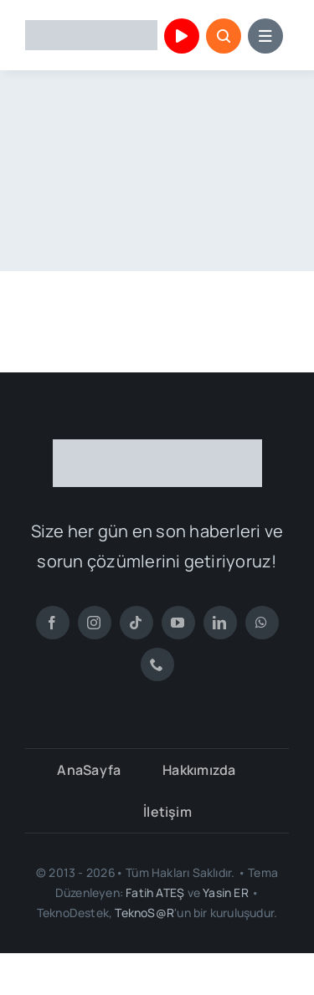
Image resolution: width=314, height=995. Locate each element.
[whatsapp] (262, 622)
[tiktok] (136, 622)
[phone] (157, 664)
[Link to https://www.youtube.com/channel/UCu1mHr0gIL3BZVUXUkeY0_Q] (181, 36)
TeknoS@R (144, 913)
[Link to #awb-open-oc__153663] (223, 36)
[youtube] (178, 622)
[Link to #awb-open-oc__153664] (265, 36)
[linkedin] (220, 622)
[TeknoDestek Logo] (91, 27)
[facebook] (52, 622)
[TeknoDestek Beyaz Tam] (157, 446)
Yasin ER (226, 892)
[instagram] (94, 622)
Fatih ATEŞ (155, 892)
